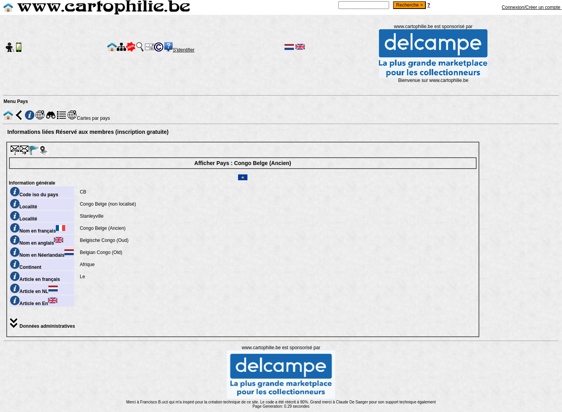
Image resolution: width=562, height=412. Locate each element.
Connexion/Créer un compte (532, 7)
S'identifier (184, 50)
